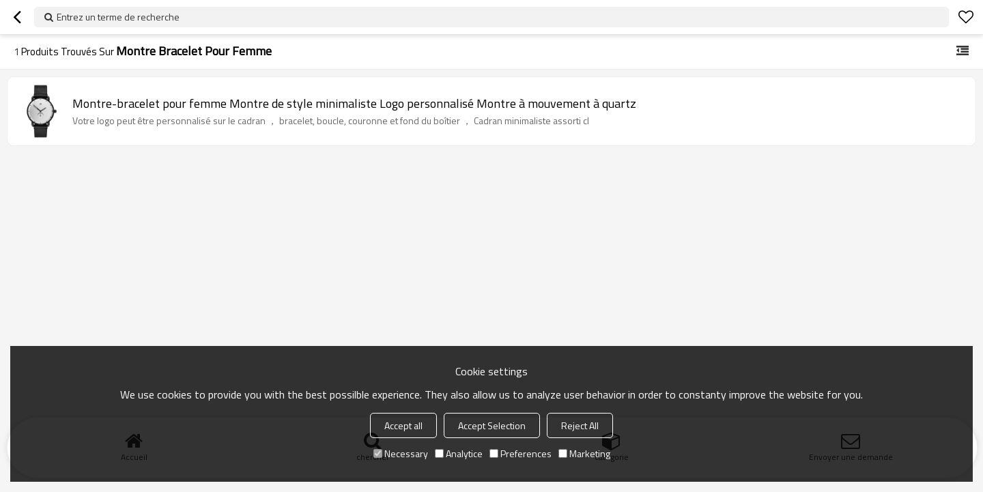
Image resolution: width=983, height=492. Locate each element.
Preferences (520, 453)
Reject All (580, 425)
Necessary (400, 453)
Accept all (403, 425)
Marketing (584, 453)
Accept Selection (492, 425)
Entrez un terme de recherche (118, 17)
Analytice (459, 453)
